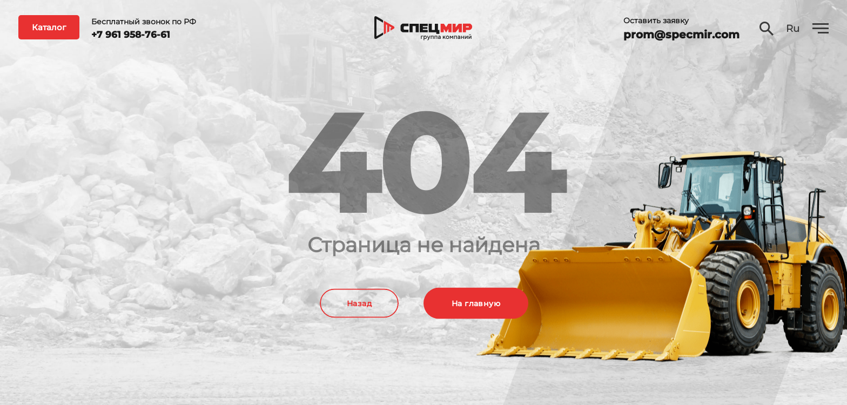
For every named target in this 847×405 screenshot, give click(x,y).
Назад (359, 303)
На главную (476, 303)
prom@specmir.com (681, 34)
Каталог (49, 27)
